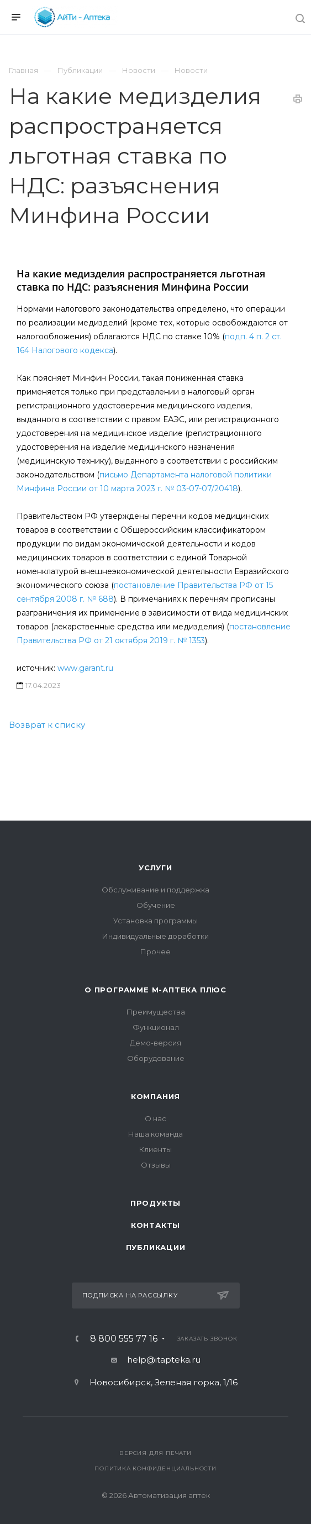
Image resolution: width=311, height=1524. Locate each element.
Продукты (155, 1203)
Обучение (155, 905)
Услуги (155, 867)
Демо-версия (155, 1042)
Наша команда (155, 1133)
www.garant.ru (85, 668)
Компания (155, 1096)
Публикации (156, 1247)
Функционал (156, 1027)
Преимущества (155, 1011)
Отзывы (156, 1164)
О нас (155, 1118)
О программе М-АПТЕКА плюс (155, 989)
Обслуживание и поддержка (155, 889)
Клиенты (155, 1149)
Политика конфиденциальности (155, 1468)
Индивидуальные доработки (155, 936)
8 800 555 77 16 (123, 1338)
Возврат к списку (47, 724)
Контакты (155, 1225)
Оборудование (156, 1058)
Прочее (155, 951)
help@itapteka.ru (164, 1359)
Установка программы (155, 920)
